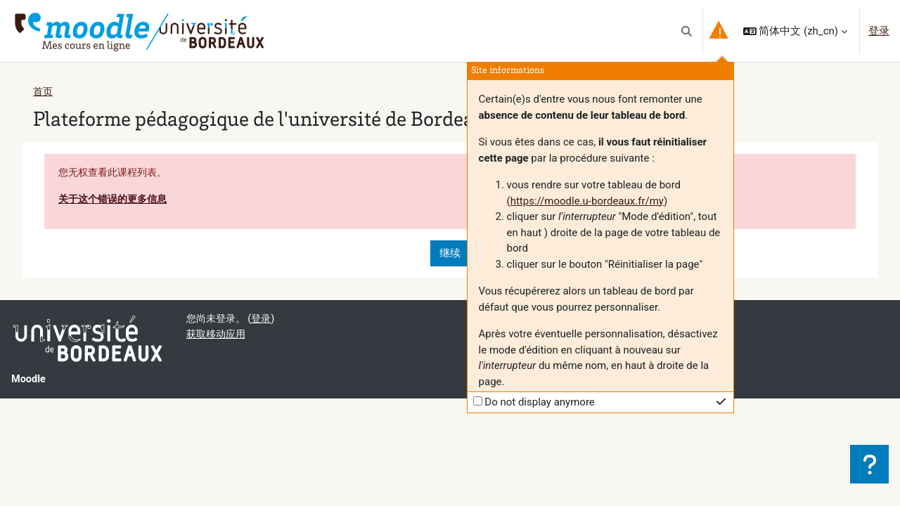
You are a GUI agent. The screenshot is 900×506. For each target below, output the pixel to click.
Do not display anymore (539, 402)
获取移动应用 (218, 336)
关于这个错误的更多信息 (116, 200)
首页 (43, 92)
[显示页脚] (869, 464)
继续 (450, 255)
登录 (878, 31)
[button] (687, 31)
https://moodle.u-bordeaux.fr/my (587, 201)
